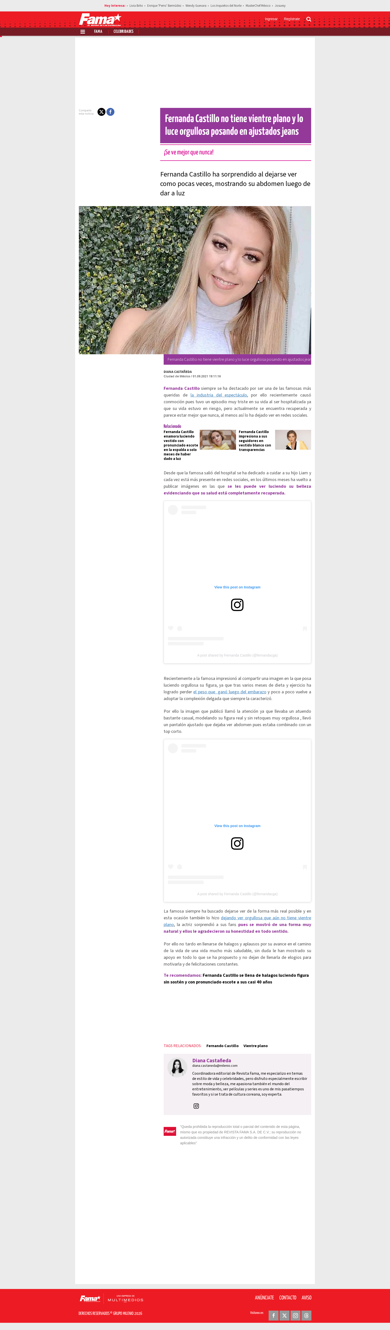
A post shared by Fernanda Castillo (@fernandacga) (237, 659)
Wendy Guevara (196, 5)
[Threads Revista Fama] (306, 1318)
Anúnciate (264, 1300)
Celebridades (124, 32)
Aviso (306, 1300)
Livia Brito (136, 5)
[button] (98, 112)
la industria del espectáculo (209, 395)
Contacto (287, 1300)
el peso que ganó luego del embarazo (229, 696)
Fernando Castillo (219, 1053)
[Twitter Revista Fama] (285, 1318)
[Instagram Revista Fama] (295, 1318)
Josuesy (280, 5)
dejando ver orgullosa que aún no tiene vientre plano (257, 926)
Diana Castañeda (175, 372)
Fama (98, 32)
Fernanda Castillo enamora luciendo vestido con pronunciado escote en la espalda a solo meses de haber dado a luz (178, 445)
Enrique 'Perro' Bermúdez (164, 5)
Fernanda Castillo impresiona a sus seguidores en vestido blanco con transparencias (255, 440)
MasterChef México (258, 5)
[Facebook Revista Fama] (274, 1318)
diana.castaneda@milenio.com (212, 1073)
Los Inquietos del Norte (226, 5)
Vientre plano (253, 1053)
